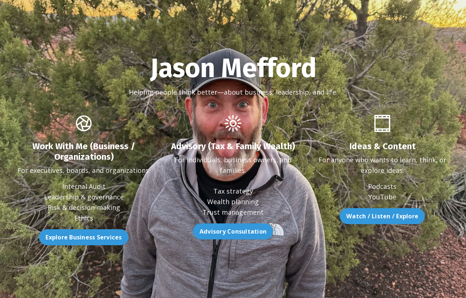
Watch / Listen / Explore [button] (401, 216)
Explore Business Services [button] (65, 237)
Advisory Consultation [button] (233, 250)
